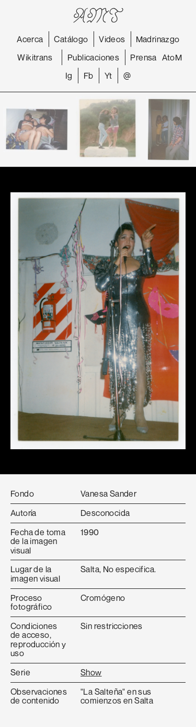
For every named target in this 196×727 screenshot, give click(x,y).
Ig (69, 75)
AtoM (172, 57)
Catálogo (71, 39)
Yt (108, 75)
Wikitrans (34, 57)
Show (91, 672)
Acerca (30, 39)
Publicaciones (93, 57)
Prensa (143, 57)
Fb (89, 75)
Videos (112, 39)
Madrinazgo (158, 39)
